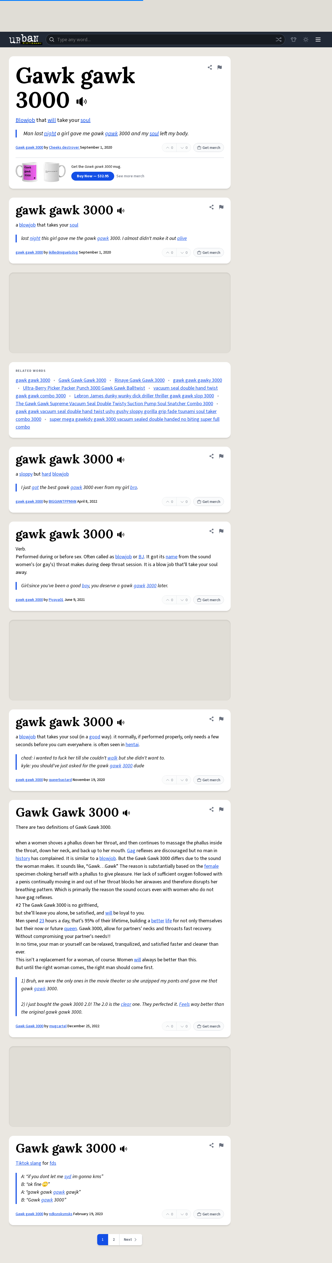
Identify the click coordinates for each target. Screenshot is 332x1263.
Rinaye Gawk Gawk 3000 (139, 380)
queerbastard (60, 780)
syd (67, 1176)
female (211, 866)
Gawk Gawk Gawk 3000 (82, 380)
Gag (131, 850)
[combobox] (165, 39)
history (23, 858)
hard (46, 474)
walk (113, 758)
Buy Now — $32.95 (93, 176)
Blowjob (25, 120)
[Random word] (278, 39)
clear (126, 1004)
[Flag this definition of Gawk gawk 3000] (219, 67)
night (50, 133)
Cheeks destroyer (64, 147)
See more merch (130, 176)
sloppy (26, 474)
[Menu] (318, 40)
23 (41, 920)
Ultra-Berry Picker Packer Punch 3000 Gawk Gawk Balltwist (84, 388)
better (157, 920)
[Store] (294, 40)
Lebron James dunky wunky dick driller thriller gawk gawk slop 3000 (144, 395)
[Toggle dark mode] (306, 40)
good (94, 736)
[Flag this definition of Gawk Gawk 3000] (221, 809)
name (171, 556)
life (168, 920)
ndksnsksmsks (60, 1214)
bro (133, 487)
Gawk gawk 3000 (29, 147)
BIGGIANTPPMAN (62, 501)
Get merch (208, 148)
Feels (184, 1004)
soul (85, 120)
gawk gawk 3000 (29, 252)
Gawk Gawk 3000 (29, 1026)
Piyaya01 (56, 600)
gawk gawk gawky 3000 (197, 380)
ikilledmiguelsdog (63, 252)
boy (85, 585)
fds (53, 1163)
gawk (111, 133)
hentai (132, 744)
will (52, 120)
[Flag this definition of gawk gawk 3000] (221, 207)
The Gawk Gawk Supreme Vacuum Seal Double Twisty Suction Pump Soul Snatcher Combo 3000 (114, 403)
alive (182, 238)
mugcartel (58, 1026)
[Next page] (130, 1239)
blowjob (27, 225)
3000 (152, 585)
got (35, 487)
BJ (141, 556)
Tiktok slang (28, 1163)
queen (70, 928)
